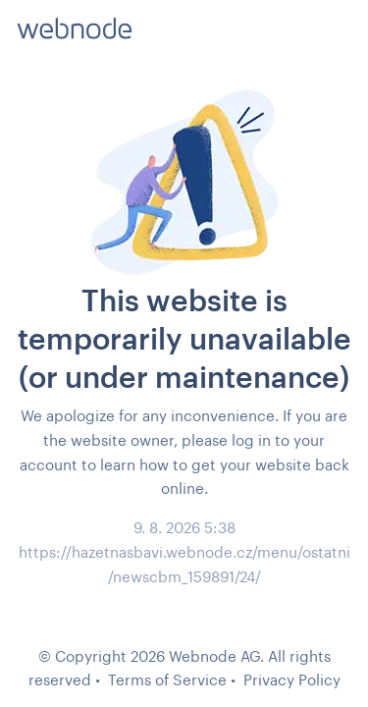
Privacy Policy (292, 679)
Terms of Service (167, 679)
